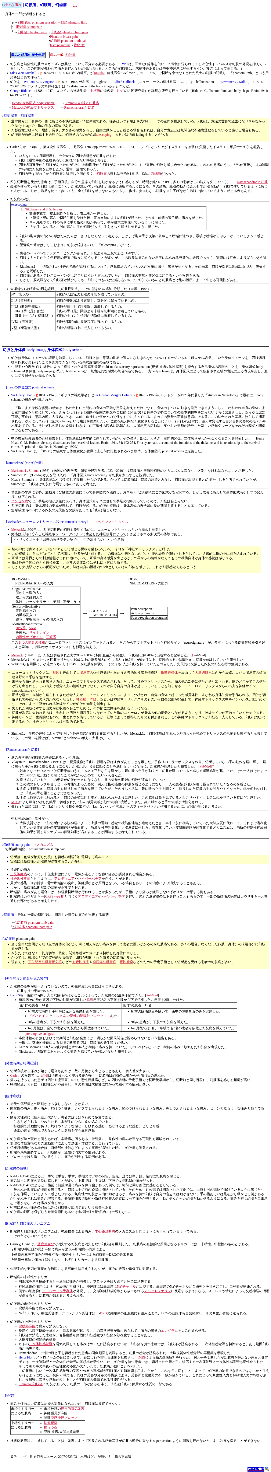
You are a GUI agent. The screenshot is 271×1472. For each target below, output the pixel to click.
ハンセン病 (19, 501)
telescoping (103, 134)
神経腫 (81, 699)
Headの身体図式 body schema (33, 103)
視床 (56, 672)
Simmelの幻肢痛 (31, 1384)
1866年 (99, 73)
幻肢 (44, 1075)
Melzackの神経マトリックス (33, 107)
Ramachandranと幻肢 (79, 107)
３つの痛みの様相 (31, 642)
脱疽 (89, 999)
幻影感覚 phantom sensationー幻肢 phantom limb (52, 22)
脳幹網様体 (169, 672)
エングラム (169, 1330)
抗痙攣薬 (50, 1423)
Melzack (17, 529)
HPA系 (21, 628)
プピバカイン (38, 1016)
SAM (32, 628)
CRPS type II (54, 896)
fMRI (141, 1357)
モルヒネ (59, 1016)
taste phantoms (60, 45)
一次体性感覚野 (41, 1344)
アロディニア (64, 878)
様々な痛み (12, 5)
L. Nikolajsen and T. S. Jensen (41, 209)
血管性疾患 (80, 962)
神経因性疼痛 (20, 878)
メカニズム (44, 844)
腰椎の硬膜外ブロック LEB (90, 1016)
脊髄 (93, 699)
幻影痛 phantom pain (32, 32)
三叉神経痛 (18, 874)
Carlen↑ (15, 1075)
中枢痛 (95, 90)
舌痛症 (79, 45)
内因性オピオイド (29, 637)
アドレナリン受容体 (57, 1291)
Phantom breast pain (64, 36)
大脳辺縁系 (203, 672)
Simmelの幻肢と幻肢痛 (82, 103)
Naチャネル (126, 1286)
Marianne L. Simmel (25, 470)
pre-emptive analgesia (40, 1033)
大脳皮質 (83, 672)
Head (120, 90)
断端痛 (156, 173)
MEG (15, 802)
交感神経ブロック (64, 1417)
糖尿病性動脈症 (104, 962)
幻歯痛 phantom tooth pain (68, 40)
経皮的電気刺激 (72, 1408)
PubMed (205, 766)
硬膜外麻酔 (45, 1244)
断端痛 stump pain (29, 27)
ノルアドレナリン (157, 1291)
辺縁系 (51, 637)
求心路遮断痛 (105, 1231)
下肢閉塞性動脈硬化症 (45, 962)
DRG (103, 1313)
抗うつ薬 (50, 1427)
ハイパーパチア (90, 878)
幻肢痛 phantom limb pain (69, 32)
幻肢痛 (70, 55)
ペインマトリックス (113, 522)
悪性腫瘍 (126, 962)
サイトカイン (39, 632)
